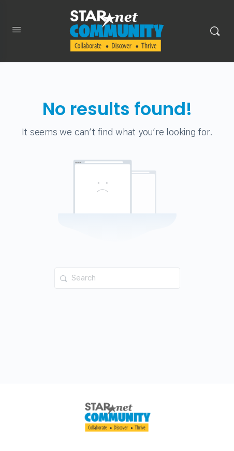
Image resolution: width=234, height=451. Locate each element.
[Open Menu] (16, 31)
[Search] (215, 31)
